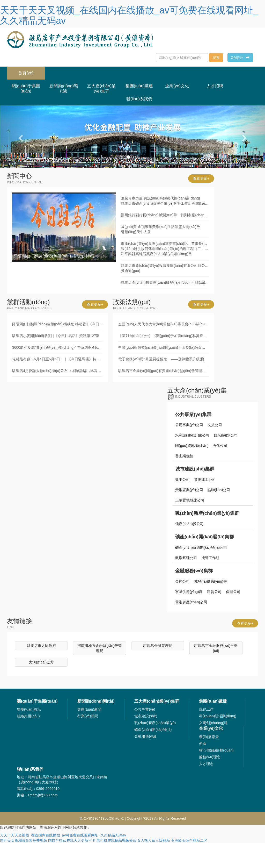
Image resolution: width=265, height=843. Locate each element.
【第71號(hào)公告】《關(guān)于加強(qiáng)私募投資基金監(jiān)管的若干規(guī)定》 (163, 336)
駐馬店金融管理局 (157, 646)
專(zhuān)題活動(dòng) (217, 716)
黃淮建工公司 (205, 479)
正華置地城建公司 (189, 500)
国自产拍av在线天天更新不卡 (71, 840)
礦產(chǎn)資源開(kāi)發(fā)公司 (201, 547)
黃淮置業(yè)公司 (189, 490)
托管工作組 (210, 558)
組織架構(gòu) (28, 716)
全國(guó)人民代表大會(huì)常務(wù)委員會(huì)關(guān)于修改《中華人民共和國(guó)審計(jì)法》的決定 (163, 324)
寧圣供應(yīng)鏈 (189, 592)
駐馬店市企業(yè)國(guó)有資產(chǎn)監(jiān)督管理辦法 (163, 371)
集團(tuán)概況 (29, 709)
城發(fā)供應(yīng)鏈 (210, 581)
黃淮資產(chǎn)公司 (191, 602)
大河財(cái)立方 (41, 662)
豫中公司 (182, 479)
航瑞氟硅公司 (186, 558)
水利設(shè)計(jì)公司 (192, 435)
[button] (20, 136)
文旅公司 (215, 425)
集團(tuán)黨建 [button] (139, 86)
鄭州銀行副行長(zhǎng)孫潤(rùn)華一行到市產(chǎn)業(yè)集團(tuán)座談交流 (165, 215)
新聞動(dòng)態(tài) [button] (63, 88)
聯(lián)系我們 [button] (139, 99)
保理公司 (233, 592)
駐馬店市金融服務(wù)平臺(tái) (216, 648)
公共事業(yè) (144, 709)
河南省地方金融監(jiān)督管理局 (99, 648)
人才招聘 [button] (215, 86)
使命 (202, 743)
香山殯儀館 (184, 456)
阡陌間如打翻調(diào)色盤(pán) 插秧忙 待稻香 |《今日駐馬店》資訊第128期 (57, 324)
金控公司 (182, 581)
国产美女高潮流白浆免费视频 (23, 840)
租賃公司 (214, 592)
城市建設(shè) (145, 716)
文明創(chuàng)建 (213, 723)
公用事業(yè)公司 (189, 425)
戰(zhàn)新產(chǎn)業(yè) (155, 723)
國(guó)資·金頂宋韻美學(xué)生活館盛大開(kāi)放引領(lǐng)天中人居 (160, 229)
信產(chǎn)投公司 (189, 524)
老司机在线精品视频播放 (116, 840)
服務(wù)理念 (209, 757)
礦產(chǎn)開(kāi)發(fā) (153, 729)
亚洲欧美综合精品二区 (189, 840)
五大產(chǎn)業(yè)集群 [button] (101, 88)
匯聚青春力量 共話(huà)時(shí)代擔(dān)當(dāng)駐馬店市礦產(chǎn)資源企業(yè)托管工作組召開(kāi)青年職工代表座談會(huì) (165, 200)
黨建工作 (206, 709)
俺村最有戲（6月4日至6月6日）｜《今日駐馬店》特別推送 (57, 359)
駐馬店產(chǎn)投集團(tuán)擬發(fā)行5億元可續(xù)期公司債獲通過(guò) (165, 282)
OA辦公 (240, 57)
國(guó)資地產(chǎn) (192, 446)
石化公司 (220, 446)
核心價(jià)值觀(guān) (216, 750)
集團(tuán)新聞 (89, 709)
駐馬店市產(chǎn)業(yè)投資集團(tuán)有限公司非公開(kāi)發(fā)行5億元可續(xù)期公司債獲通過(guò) (165, 268)
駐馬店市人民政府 (41, 646)
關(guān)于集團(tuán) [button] (26, 88)
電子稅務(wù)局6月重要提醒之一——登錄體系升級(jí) (161, 359)
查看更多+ (201, 178)
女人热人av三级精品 (153, 840)
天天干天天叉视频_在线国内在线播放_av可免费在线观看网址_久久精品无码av (129, 15)
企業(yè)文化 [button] (177, 86)
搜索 (216, 57)
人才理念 (206, 764)
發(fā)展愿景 (209, 737)
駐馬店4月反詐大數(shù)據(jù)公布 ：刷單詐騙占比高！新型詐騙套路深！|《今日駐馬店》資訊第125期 (57, 371)
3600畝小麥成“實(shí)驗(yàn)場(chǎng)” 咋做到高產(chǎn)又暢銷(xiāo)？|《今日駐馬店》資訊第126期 (57, 347)
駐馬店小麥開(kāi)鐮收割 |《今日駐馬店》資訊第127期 (56, 336)
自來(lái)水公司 (226, 435)
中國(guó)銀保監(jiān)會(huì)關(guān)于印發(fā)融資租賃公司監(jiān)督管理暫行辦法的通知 (163, 347)
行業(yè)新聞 (87, 716)
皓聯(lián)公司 (219, 490)
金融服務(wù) (145, 736)
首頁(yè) (31, 71)
